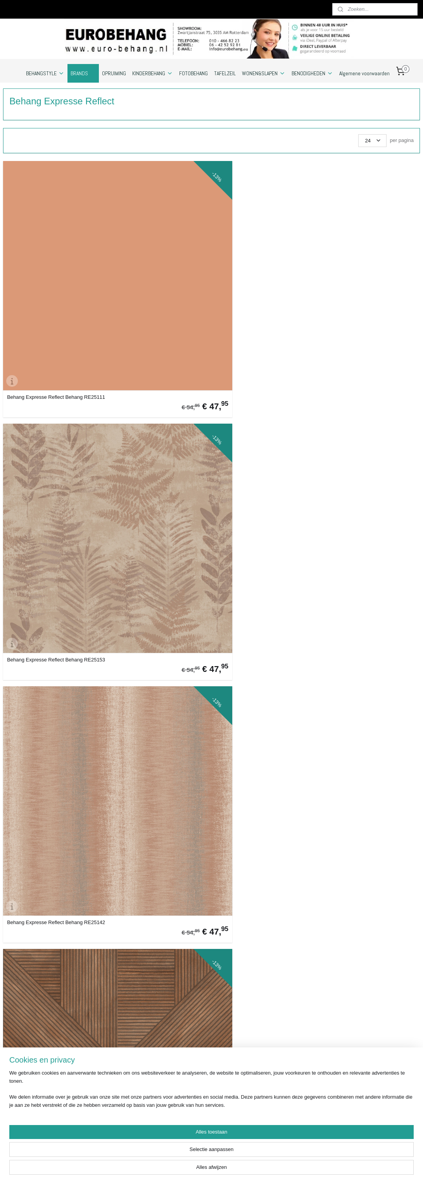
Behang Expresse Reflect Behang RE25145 (150, 664)
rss (243, 1169)
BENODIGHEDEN (312, 73)
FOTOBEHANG (193, 73)
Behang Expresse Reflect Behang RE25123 (362, 797)
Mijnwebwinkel (328, 1169)
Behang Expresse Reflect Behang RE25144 (256, 531)
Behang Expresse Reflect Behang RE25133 (45, 797)
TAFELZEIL (225, 73)
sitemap (229, 1169)
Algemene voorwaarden (364, 73)
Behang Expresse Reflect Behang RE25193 (45, 664)
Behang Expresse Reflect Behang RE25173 (362, 664)
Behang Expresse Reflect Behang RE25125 (45, 398)
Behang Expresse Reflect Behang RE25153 (150, 265)
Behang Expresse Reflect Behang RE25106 (362, 531)
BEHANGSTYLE (45, 73)
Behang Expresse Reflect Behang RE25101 (256, 930)
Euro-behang (362, 1023)
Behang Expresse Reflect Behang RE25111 (45, 265)
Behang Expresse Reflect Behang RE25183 (256, 664)
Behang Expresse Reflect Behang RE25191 (362, 398)
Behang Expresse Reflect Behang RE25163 (256, 797)
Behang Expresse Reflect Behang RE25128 (150, 797)
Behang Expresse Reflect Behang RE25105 (150, 930)
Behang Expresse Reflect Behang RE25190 (362, 930)
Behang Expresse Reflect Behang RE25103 (256, 398)
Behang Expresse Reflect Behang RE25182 (362, 265)
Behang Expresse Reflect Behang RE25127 (150, 531)
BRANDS (83, 73)
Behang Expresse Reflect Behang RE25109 (150, 398)
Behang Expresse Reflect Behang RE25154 (45, 531)
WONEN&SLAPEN (263, 73)
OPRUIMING (114, 73)
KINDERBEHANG (152, 73)
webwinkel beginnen (268, 1169)
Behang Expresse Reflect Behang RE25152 (45, 930)
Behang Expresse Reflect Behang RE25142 (256, 265)
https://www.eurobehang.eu (33, 1132)
